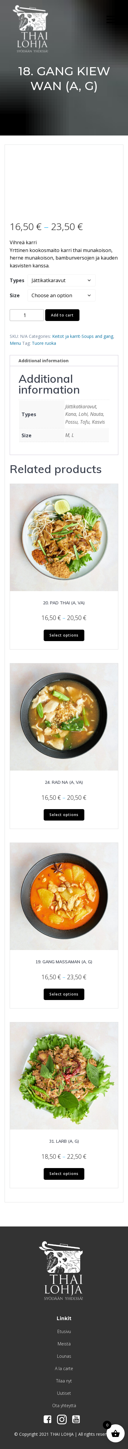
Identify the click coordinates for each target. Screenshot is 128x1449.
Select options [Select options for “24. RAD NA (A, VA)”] (64, 814)
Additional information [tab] (44, 360)
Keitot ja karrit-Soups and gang (82, 336)
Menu (15, 343)
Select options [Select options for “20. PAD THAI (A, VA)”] (64, 635)
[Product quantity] (27, 315)
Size (15, 295)
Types (17, 280)
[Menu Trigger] (112, 19)
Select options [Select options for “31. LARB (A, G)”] (64, 1173)
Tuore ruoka (44, 343)
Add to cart (62, 315)
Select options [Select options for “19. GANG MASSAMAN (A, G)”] (64, 994)
